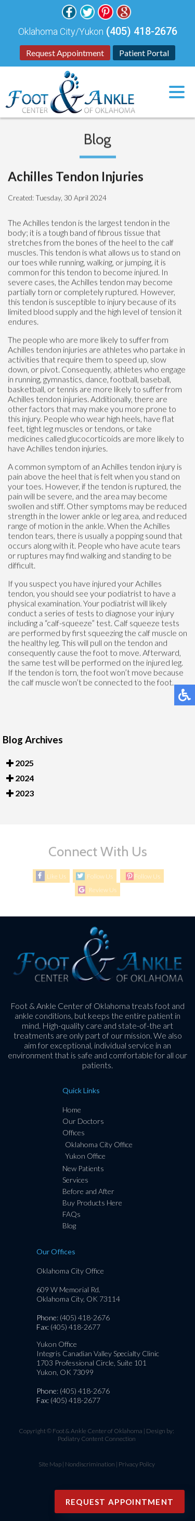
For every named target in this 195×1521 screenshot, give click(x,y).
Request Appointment (65, 53)
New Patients (83, 1168)
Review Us (102, 890)
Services (75, 1179)
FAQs (71, 1214)
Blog (69, 1225)
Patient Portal (144, 53)
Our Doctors (83, 1121)
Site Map (49, 1464)
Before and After (88, 1191)
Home (71, 1109)
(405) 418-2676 (141, 31)
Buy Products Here (92, 1202)
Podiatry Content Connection (97, 1439)
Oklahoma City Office (99, 1144)
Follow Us (100, 877)
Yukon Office (85, 1155)
